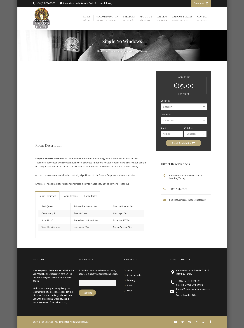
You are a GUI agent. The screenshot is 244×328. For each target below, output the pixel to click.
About (130, 285)
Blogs (129, 290)
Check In (165, 100)
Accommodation (134, 275)
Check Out (166, 114)
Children (188, 128)
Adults (164, 128)
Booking (131, 280)
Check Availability (183, 143)
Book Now (201, 3)
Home (129, 270)
